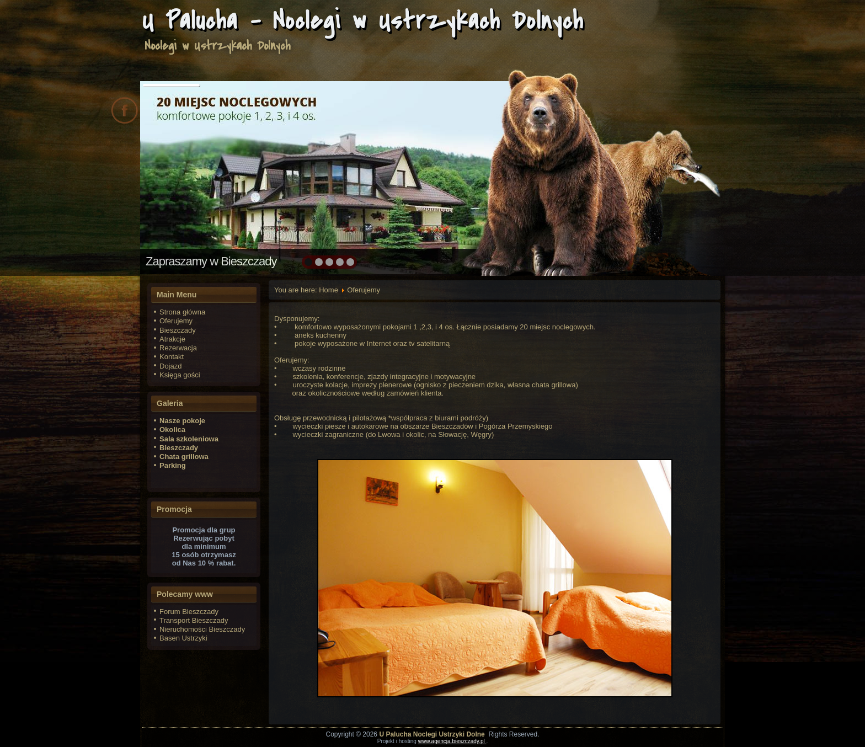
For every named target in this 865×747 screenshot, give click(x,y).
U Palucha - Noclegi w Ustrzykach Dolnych (363, 21)
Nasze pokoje (182, 421)
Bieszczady (177, 330)
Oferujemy (176, 321)
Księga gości (179, 375)
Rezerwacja (178, 348)
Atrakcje (172, 339)
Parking (172, 465)
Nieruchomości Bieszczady (202, 629)
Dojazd (170, 366)
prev (172, 176)
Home (328, 290)
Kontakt (171, 357)
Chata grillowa (184, 456)
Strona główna (182, 312)
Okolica (172, 429)
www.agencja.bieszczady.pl (452, 741)
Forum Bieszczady (188, 611)
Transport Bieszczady (193, 620)
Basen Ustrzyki (183, 638)
